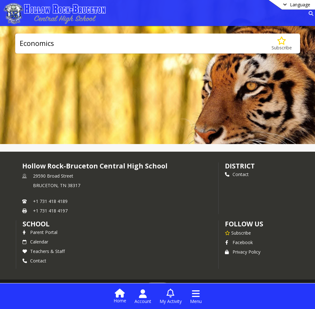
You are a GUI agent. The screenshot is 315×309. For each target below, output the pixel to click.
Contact (237, 174)
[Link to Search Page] (309, 13)
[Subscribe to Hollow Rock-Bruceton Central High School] (238, 232)
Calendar (35, 242)
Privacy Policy (242, 252)
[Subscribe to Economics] (282, 43)
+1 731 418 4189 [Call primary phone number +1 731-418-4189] (50, 201)
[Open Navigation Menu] (196, 297)
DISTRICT (240, 165)
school (36, 223)
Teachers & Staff (44, 251)
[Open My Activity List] (171, 297)
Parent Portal (40, 232)
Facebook (239, 242)
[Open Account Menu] (143, 297)
